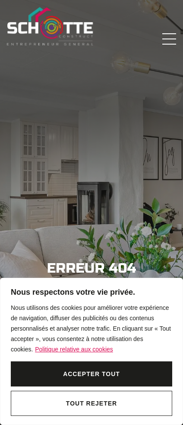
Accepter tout (91, 373)
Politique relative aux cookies (74, 349)
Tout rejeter (91, 403)
